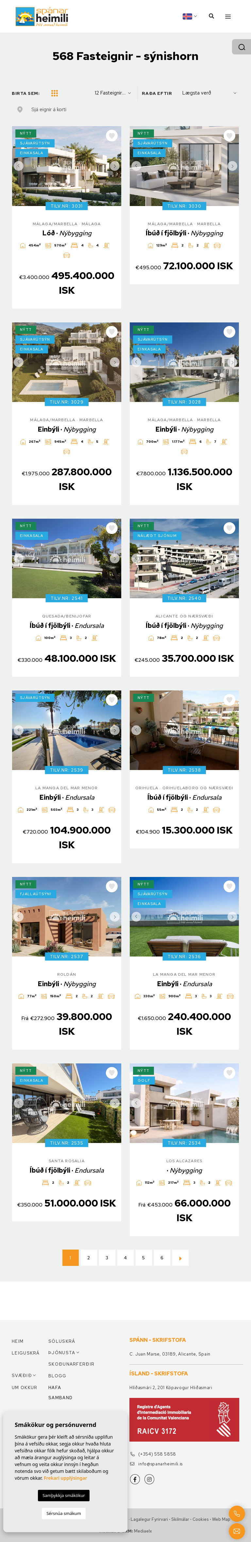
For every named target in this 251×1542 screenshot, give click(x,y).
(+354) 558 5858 (153, 1454)
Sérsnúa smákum (63, 1513)
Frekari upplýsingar (65, 1478)
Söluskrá (61, 1341)
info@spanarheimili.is (156, 1464)
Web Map (221, 1519)
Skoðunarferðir (66, 1364)
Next (114, 166)
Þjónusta (61, 1353)
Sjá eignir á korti (48, 109)
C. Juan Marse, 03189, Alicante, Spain (169, 1354)
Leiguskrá (26, 1353)
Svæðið (22, 1375)
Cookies (200, 1519)
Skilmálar (180, 1519)
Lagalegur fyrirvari (149, 1519)
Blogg (57, 1376)
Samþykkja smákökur (63, 1495)
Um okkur (24, 1387)
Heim (18, 1341)
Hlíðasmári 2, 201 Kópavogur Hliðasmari (170, 1387)
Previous (18, 166)
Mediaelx (143, 1531)
